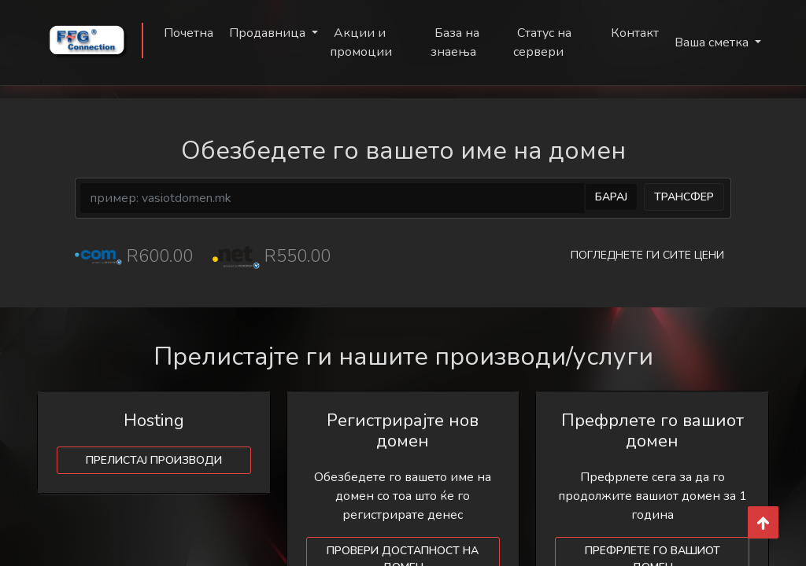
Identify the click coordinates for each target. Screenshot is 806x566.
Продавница (269, 33)
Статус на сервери (542, 42)
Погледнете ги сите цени (647, 255)
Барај (611, 196)
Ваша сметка (713, 42)
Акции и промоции (361, 42)
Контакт (635, 33)
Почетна (188, 33)
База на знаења (455, 42)
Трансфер (684, 196)
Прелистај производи (154, 460)
